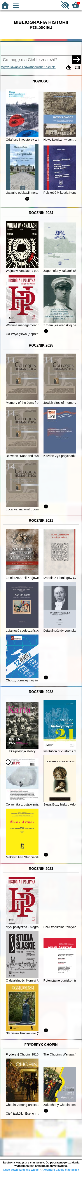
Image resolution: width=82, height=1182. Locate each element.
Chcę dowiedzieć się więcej (21, 1169)
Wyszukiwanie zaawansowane (22, 67)
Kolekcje (50, 67)
